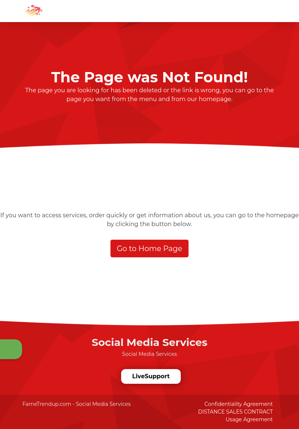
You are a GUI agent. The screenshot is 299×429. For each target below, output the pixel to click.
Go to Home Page (149, 248)
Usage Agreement (249, 419)
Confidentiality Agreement (238, 404)
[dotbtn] (293, 5)
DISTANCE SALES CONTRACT (235, 411)
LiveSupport (151, 376)
